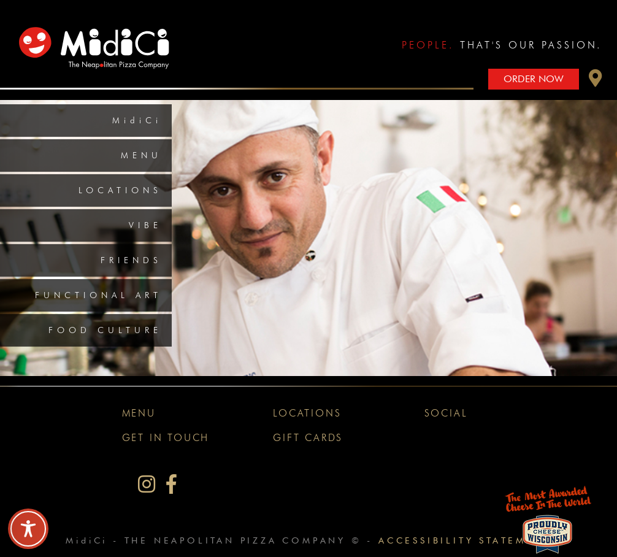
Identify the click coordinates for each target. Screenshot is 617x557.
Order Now (534, 79)
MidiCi (137, 120)
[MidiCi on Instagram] (146, 484)
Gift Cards (308, 438)
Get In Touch (166, 438)
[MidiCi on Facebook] (171, 484)
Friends (131, 260)
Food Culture (105, 330)
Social (446, 413)
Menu (141, 155)
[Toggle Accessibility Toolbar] (28, 529)
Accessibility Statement (464, 540)
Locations (120, 190)
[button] (595, 81)
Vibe (145, 225)
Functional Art (98, 295)
